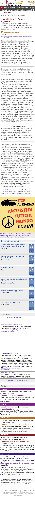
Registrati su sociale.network (17, 380)
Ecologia (31, 7)
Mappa (10, 10)
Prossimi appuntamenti (11, 241)
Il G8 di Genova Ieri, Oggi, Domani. (12, 290)
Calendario (3, 10)
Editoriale (5, 418)
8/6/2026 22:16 (17, 325)
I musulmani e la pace (9, 409)
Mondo (12, 7)
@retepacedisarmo (6, 325)
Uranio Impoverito (19, 15)
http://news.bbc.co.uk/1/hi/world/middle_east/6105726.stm (16, 36)
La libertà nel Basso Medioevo (12, 395)
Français (28, 10)
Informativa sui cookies (8, 493)
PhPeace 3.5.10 (14, 492)
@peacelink (4, 353)
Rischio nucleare (8, 15)
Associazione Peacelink (14, 317)
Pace (1, 7)
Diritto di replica (19, 493)
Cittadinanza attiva (22, 7)
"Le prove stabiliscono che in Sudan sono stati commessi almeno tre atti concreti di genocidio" (17, 462)
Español (16, 10)
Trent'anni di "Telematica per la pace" (16, 424)
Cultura (6, 7)
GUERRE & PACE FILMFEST (11, 302)
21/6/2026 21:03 (13, 372)
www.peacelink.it (6, 191)
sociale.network (6, 314)
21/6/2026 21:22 (13, 353)
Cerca (33, 3)
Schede (4, 389)
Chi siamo (31, 1)
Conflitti (5, 454)
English (22, 10)
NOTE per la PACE (7, 267)
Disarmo (8, 12)
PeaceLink (16, 32)
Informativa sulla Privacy (26, 492)
